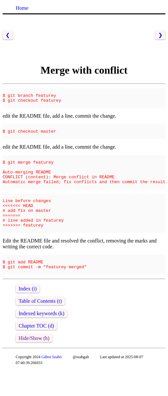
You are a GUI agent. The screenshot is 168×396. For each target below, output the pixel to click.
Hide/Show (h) (34, 363)
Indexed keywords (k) (41, 339)
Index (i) (28, 314)
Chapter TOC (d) (36, 351)
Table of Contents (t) (40, 326)
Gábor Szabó (51, 382)
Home (22, 8)
